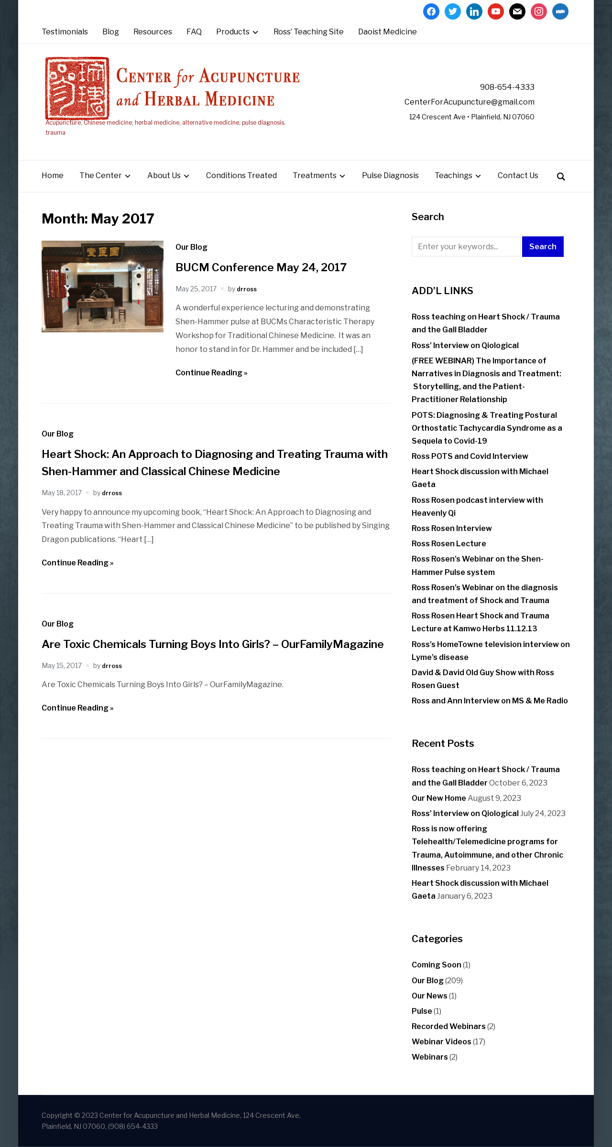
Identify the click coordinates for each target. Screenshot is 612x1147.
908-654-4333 (499, 87)
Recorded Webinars (449, 1026)
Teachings (453, 176)
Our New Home (439, 798)
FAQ (194, 31)
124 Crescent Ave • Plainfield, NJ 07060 (459, 117)
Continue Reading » (211, 372)
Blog (110, 31)
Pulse (422, 1011)
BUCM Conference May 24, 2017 (271, 267)
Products (233, 31)
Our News (430, 995)
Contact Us (518, 176)
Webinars (430, 1057)
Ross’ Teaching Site (308, 31)
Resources (152, 31)
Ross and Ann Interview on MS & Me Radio (490, 701)
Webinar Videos (441, 1042)
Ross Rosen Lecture (449, 544)
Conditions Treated (241, 176)
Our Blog (191, 247)
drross (248, 289)
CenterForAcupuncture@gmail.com (449, 102)
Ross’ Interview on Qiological (465, 345)
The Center (100, 176)
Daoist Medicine (387, 31)
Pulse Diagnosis (390, 176)
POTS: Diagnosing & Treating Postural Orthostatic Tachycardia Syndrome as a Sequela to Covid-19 (487, 428)
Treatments (315, 176)
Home (53, 176)
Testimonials (65, 31)
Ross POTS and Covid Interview (470, 456)
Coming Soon (436, 965)
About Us (164, 176)
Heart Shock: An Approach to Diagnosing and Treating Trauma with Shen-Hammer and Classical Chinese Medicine (203, 471)
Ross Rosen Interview (452, 528)
